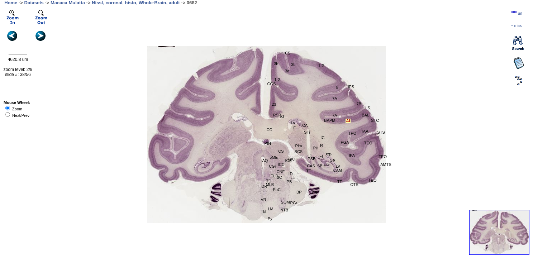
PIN (267, 143)
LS (367, 108)
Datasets (34, 2)
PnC (277, 189)
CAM (337, 170)
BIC (291, 159)
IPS (351, 87)
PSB (311, 159)
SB (320, 166)
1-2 (321, 65)
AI (348, 121)
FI (321, 156)
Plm (298, 146)
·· (516, 25)
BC (279, 177)
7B (358, 104)
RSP (277, 115)
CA (332, 160)
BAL (365, 115)
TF (308, 171)
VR (263, 199)
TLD (275, 176)
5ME (274, 157)
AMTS (385, 164)
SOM (285, 202)
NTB (284, 210)
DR (264, 186)
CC (269, 130)
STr (328, 155)
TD (268, 181)
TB (263, 211)
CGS (271, 84)
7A (334, 115)
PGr (294, 203)
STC (375, 120)
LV (337, 166)
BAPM (329, 120)
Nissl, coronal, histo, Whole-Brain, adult (136, 2)
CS (281, 151)
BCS (299, 151)
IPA (352, 155)
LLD (288, 174)
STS (381, 132)
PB (289, 182)
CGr (272, 166)
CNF (281, 171)
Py (270, 218)
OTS (354, 184)
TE (339, 182)
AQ (265, 160)
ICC (281, 164)
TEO (372, 180)
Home (10, 2)
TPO (352, 133)
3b (293, 64)
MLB (270, 184)
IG (282, 116)
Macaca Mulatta (68, 2)
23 (274, 104)
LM (270, 209)
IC (322, 137)
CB (314, 193)
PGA (345, 142)
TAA (364, 131)
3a (287, 71)
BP (299, 192)
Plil (316, 148)
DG (327, 164)
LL (292, 177)
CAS (311, 166)
